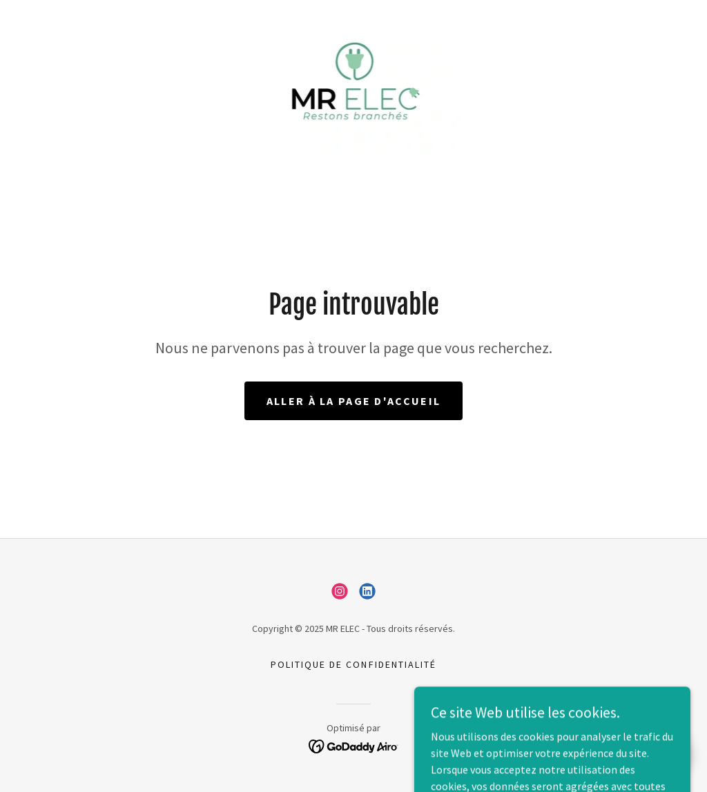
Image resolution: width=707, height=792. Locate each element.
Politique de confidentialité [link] (353, 664)
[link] (353, 84)
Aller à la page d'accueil (353, 401)
